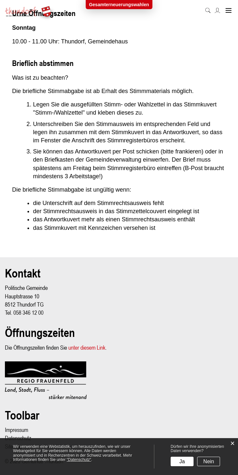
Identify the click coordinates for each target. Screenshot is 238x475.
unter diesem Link (86, 347)
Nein (208, 461)
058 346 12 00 (28, 312)
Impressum (16, 429)
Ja (182, 461)
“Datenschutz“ (79, 459)
